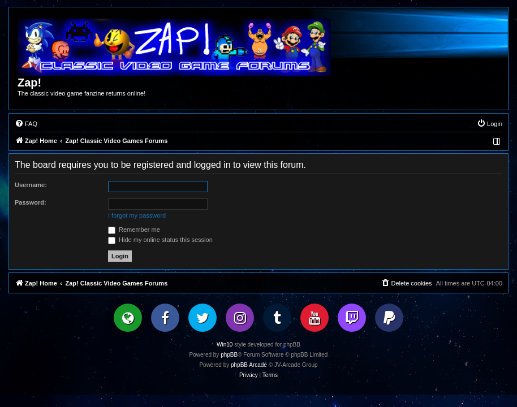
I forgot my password (137, 215)
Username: (31, 184)
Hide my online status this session (160, 239)
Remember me (134, 229)
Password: (30, 202)
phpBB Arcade (249, 365)
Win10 (224, 344)
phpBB (229, 355)
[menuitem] (26, 124)
